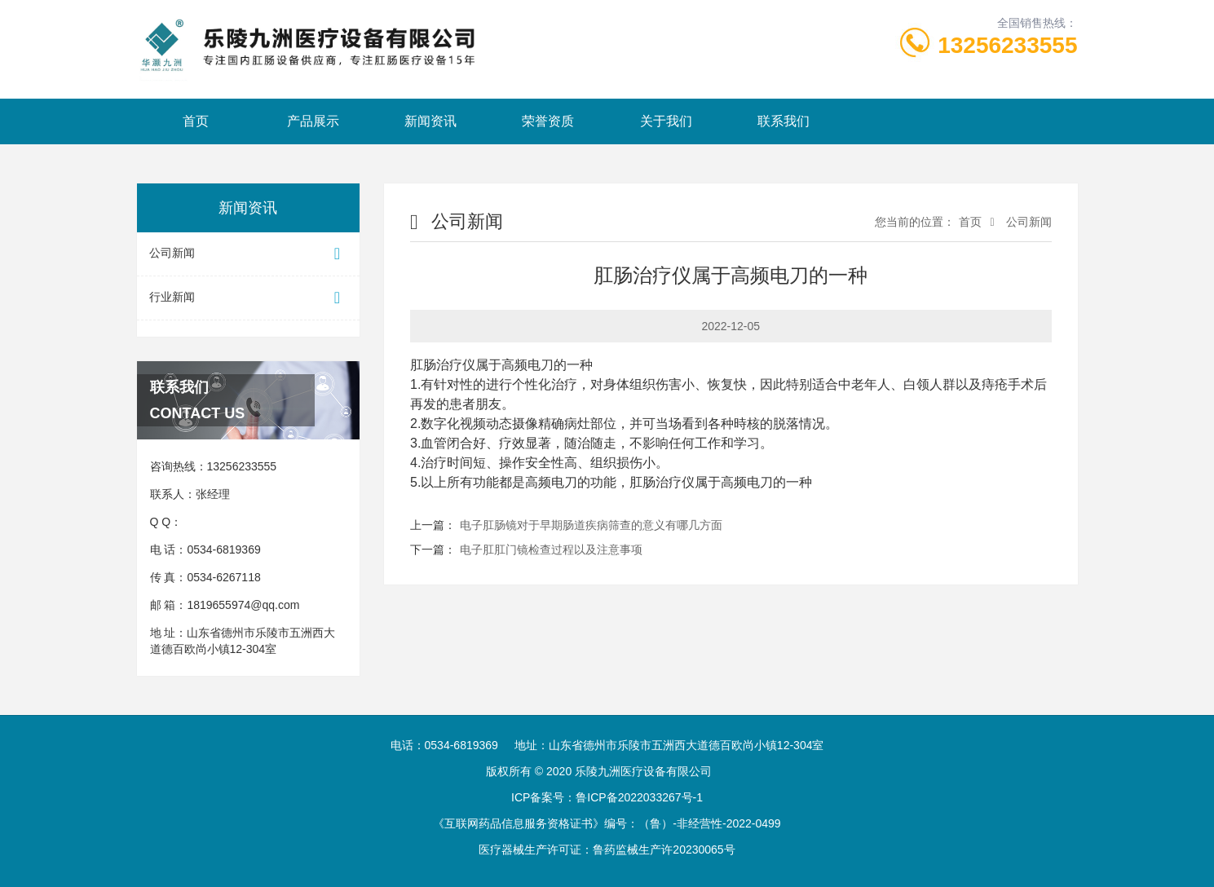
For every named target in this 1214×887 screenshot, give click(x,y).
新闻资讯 (430, 121)
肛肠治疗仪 (442, 365)
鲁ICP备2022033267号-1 (639, 797)
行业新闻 (248, 298)
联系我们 (783, 121)
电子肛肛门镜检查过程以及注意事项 (551, 549)
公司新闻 (248, 254)
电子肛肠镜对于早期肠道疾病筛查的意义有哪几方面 (591, 525)
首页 (196, 121)
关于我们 (666, 121)
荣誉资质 (548, 121)
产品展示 (313, 121)
